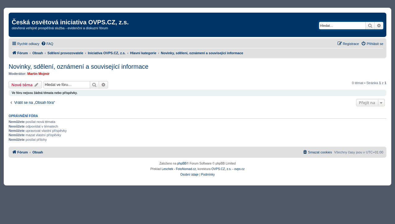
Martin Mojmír (38, 73)
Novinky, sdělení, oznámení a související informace (78, 66)
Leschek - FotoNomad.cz (179, 169)
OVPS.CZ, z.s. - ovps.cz (228, 169)
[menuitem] (47, 43)
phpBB (181, 163)
